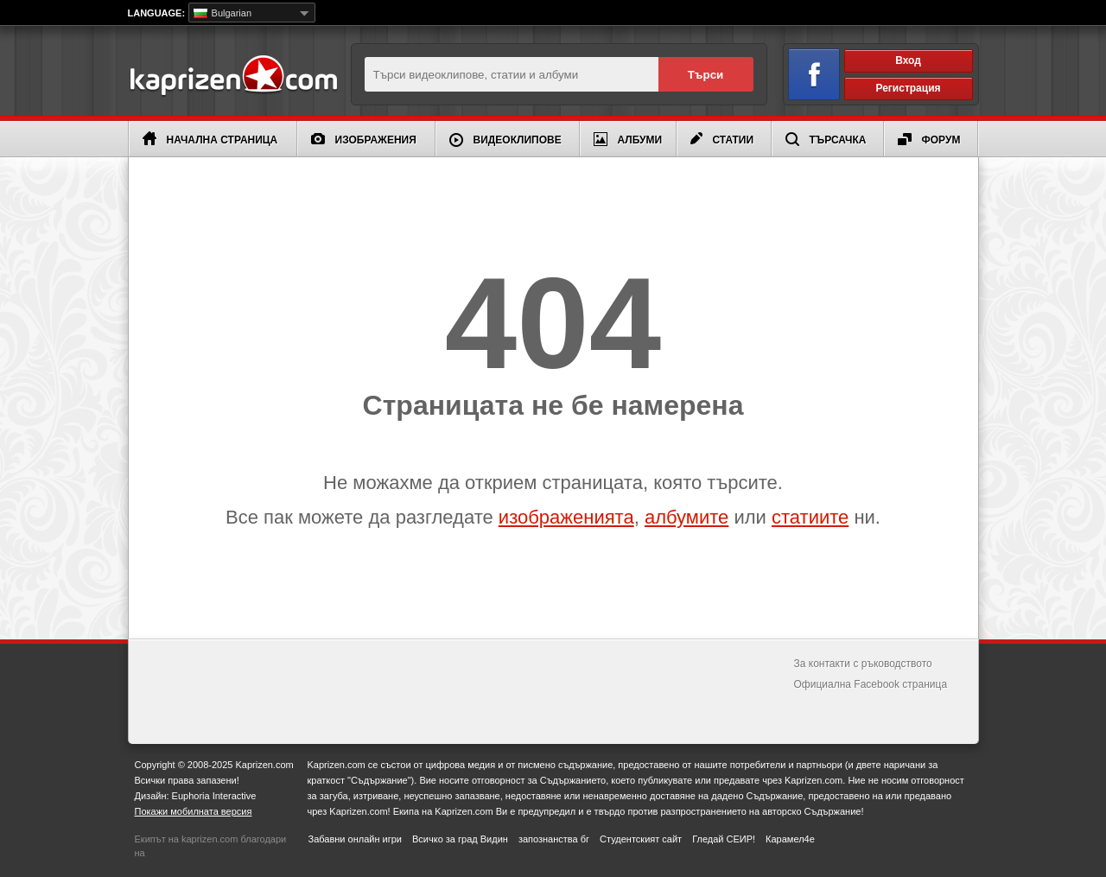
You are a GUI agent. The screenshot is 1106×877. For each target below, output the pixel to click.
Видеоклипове (505, 140)
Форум (929, 139)
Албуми (628, 139)
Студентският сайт (641, 839)
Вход (908, 60)
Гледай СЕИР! (723, 839)
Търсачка (826, 139)
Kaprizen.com (233, 76)
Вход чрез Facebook (804, 71)
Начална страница (210, 138)
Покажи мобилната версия (193, 811)
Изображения (363, 139)
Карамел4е (790, 839)
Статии (722, 139)
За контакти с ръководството (863, 664)
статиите (810, 517)
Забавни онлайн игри (355, 839)
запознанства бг (553, 839)
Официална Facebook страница (871, 684)
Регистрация (907, 88)
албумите (686, 517)
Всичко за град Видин (460, 839)
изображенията (566, 517)
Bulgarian (223, 13)
